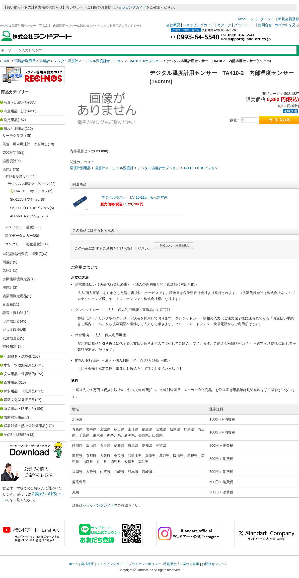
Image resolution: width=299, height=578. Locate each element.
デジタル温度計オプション (103, 61)
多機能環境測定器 (16, 279)
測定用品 (11, 120)
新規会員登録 (288, 19)
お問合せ (265, 25)
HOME (5, 61)
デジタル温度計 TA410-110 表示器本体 (134, 197)
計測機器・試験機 (18, 356)
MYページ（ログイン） (256, 19)
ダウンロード (244, 25)
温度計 (44, 61)
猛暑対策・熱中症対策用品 (25, 426)
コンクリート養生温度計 (24, 244)
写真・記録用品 (16, 102)
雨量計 (7, 262)
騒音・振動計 (12, 313)
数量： (235, 120)
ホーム (73, 564)
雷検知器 (9, 346)
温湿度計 (9, 161)
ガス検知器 (11, 321)
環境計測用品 (24, 61)
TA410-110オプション (145, 61)
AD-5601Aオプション (27, 216)
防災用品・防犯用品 (19, 409)
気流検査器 (11, 338)
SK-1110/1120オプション (30, 208)
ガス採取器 (11, 330)
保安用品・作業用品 (19, 391)
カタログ (224, 25)
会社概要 (173, 25)
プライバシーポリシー (145, 564)
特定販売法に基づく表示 (181, 564)
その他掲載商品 (16, 434)
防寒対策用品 (14, 417)
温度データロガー (19, 236)
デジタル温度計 (66, 61)
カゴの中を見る (287, 25)
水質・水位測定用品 (19, 365)
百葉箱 (7, 304)
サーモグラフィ (14, 136)
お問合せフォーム (215, 564)
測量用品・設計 (16, 111)
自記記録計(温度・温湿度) (22, 254)
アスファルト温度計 (20, 227)
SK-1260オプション (25, 199)
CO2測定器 (11, 152)
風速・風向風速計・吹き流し (25, 144)
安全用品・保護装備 (19, 374)
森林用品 (11, 382)
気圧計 (7, 271)
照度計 (7, 287)
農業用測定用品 (14, 296)
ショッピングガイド (130, 7)
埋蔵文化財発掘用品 (19, 400)
